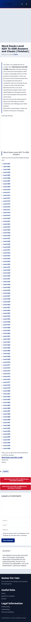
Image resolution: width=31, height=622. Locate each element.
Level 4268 (6, 356)
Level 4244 (6, 287)
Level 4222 (6, 224)
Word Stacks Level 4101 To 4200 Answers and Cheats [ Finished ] (16, 479)
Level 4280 (6, 391)
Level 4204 (6, 172)
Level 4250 (6, 305)
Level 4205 (6, 175)
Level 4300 (6, 448)
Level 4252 (6, 310)
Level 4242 (6, 282)
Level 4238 (6, 270)
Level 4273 (6, 371)
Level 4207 (6, 181)
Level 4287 (6, 411)
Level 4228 (6, 241)
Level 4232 (6, 253)
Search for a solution (8, 596)
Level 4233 (6, 256)
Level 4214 (6, 201)
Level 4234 (6, 258)
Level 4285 (6, 405)
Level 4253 (6, 313)
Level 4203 (6, 169)
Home (3, 593)
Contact (3, 599)
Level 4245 (6, 290)
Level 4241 (6, 279)
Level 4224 (6, 230)
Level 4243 (6, 284)
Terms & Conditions (7, 612)
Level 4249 (6, 302)
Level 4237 (6, 267)
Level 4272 (6, 368)
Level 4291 (6, 422)
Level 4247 (6, 296)
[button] (22, 4)
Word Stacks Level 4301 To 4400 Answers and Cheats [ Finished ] (14, 487)
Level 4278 (6, 385)
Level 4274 (6, 374)
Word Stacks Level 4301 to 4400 (12, 457)
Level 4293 (6, 428)
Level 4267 (6, 353)
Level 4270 (6, 362)
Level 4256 (6, 322)
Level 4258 (6, 328)
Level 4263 (6, 342)
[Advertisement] (15, 24)
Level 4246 (6, 293)
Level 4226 (6, 236)
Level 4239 (6, 273)
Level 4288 (6, 414)
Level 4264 (6, 345)
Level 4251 (6, 307)
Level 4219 (6, 215)
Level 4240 (6, 276)
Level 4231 (6, 250)
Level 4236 (6, 264)
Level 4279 (6, 388)
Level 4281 (6, 394)
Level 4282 (6, 397)
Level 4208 (6, 184)
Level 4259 (6, 330)
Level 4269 (6, 359)
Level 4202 (6, 166)
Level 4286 (6, 408)
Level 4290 (6, 420)
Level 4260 (6, 333)
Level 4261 (6, 336)
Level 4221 (6, 221)
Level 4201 (6, 164)
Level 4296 (6, 437)
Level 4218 (6, 212)
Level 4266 (6, 351)
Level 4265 (6, 348)
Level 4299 (6, 445)
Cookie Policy (5, 609)
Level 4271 (6, 365)
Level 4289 (6, 417)
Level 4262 (6, 339)
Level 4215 (6, 204)
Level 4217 (6, 210)
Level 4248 (6, 299)
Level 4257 (6, 325)
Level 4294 (6, 431)
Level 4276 (6, 379)
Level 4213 (6, 198)
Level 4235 (6, 261)
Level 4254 (6, 316)
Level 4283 (6, 399)
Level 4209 (6, 187)
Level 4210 (6, 189)
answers (5, 471)
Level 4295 (6, 434)
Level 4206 (6, 178)
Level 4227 (6, 238)
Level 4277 (6, 382)
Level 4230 (6, 247)
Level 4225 (6, 233)
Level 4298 (6, 443)
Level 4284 (6, 402)
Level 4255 (6, 319)
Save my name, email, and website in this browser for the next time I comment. (16, 534)
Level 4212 (6, 195)
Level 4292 (6, 425)
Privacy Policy (5, 607)
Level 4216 (6, 207)
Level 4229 (6, 244)
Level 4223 (6, 227)
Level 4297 (6, 440)
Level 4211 (6, 192)
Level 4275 (6, 376)
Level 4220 (6, 218)
